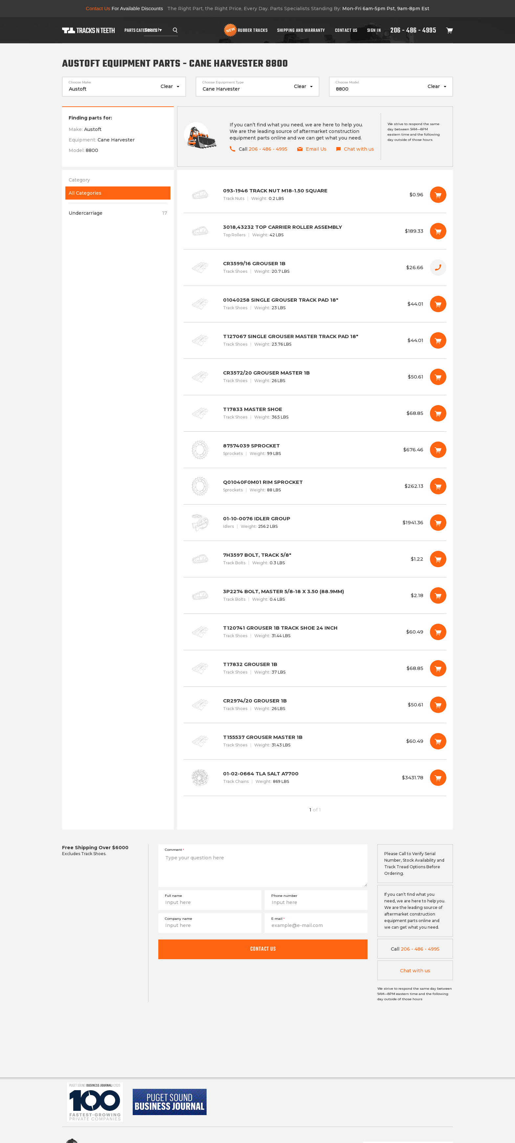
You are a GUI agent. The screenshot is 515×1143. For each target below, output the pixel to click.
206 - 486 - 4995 (413, 30)
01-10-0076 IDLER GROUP (315, 523)
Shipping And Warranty (301, 30)
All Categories (85, 193)
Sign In (374, 30)
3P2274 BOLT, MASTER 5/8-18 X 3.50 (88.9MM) (315, 595)
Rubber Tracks (253, 30)
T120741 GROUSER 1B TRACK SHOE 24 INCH (315, 632)
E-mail (277, 919)
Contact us (263, 949)
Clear (167, 86)
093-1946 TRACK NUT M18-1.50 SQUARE (315, 195)
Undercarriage (118, 213)
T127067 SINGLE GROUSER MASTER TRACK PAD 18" (315, 340)
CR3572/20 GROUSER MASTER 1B (315, 377)
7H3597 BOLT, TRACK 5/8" (315, 559)
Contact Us (346, 30)
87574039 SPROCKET (315, 450)
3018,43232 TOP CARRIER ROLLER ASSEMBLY (315, 231)
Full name (173, 896)
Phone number (284, 896)
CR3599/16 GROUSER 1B (315, 267)
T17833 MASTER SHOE (315, 413)
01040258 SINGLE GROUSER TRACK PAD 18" (315, 304)
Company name (178, 919)
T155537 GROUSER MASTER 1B (315, 741)
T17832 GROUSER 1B (315, 668)
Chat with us (415, 971)
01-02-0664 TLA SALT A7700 (315, 778)
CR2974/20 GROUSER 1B (315, 705)
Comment (174, 850)
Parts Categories (140, 30)
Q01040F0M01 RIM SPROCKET (315, 486)
